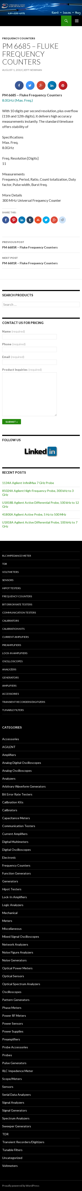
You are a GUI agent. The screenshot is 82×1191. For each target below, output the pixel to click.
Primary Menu (77, 21)
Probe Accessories (15, 1047)
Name (13, 331)
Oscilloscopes (12, 661)
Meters (7, 921)
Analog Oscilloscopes (17, 770)
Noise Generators (14, 960)
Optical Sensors (13, 976)
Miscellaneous (12, 928)
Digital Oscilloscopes (16, 849)
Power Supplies (12, 1031)
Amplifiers (9, 685)
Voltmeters (10, 572)
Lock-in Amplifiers (14, 653)
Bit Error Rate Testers (17, 604)
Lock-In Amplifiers (14, 897)
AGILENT (9, 747)
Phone (14, 344)
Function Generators (16, 873)
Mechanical (9, 913)
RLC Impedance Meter (16, 555)
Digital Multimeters (15, 842)
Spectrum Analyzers (16, 1118)
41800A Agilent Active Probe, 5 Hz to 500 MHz (34, 514)
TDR (4, 563)
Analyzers (9, 669)
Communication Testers (19, 612)
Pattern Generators (16, 1000)
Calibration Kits (13, 628)
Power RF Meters (14, 1015)
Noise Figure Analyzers (17, 952)
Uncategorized (12, 1158)
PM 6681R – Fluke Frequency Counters (41, 260)
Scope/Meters (12, 1079)
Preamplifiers (11, 645)
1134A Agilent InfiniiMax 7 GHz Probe (28, 483)
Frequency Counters (18, 38)
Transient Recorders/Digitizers (23, 701)
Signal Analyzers (13, 1102)
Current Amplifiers (15, 637)
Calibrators (10, 620)
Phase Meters (11, 1007)
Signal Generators (14, 1110)
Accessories (10, 693)
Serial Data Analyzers (16, 1094)
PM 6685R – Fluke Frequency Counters (41, 244)
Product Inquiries (22, 369)
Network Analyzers (15, 944)
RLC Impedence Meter (17, 1071)
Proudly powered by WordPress (20, 1185)
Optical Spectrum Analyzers (21, 984)
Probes (7, 1055)
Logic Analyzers (12, 905)
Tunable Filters (13, 710)
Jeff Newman (33, 70)
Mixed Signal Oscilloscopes (20, 936)
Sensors (7, 580)
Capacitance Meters (16, 818)
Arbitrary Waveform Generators (24, 786)
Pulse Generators (14, 1063)
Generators (10, 677)
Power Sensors (12, 1023)
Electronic (9, 857)
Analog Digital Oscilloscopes (21, 763)
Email (13, 357)
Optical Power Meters (17, 968)
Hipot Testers (11, 588)
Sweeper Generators (16, 1126)
